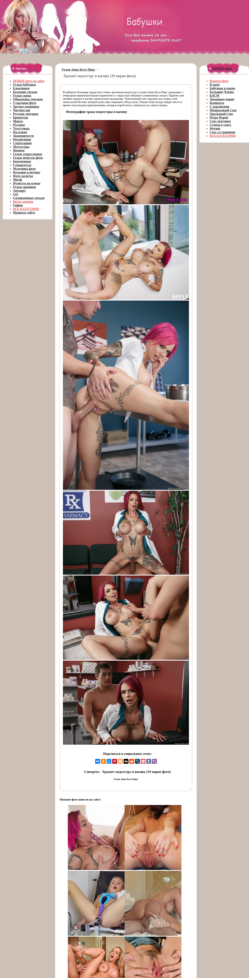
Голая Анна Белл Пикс (78, 69)
